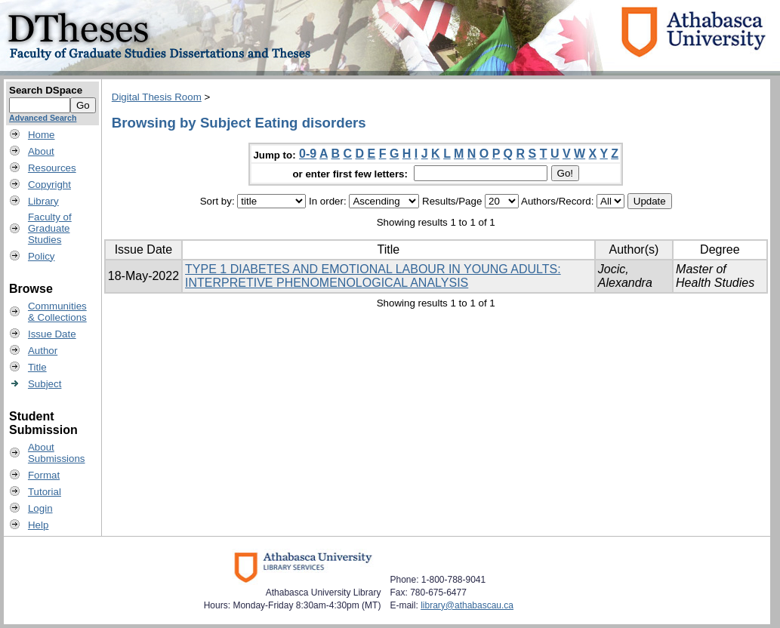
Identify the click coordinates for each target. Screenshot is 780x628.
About (41, 151)
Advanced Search (42, 117)
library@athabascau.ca (467, 605)
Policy (41, 256)
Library (43, 201)
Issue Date (52, 334)
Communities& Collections (57, 311)
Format (44, 475)
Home (41, 134)
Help (38, 525)
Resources (52, 168)
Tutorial (44, 491)
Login (40, 508)
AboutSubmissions (56, 453)
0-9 (307, 153)
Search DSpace (45, 90)
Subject (44, 383)
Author (42, 350)
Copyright (49, 184)
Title (37, 367)
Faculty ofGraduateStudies (50, 228)
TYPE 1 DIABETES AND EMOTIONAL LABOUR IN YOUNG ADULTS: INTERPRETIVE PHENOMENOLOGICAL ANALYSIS (373, 276)
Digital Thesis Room (157, 97)
